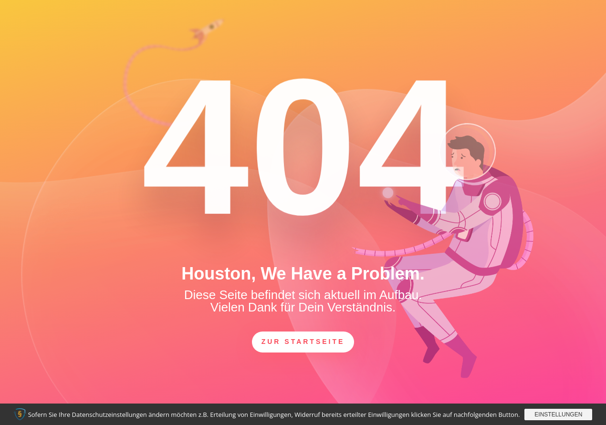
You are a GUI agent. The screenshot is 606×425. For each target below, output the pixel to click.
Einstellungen (558, 414)
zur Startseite (303, 341)
